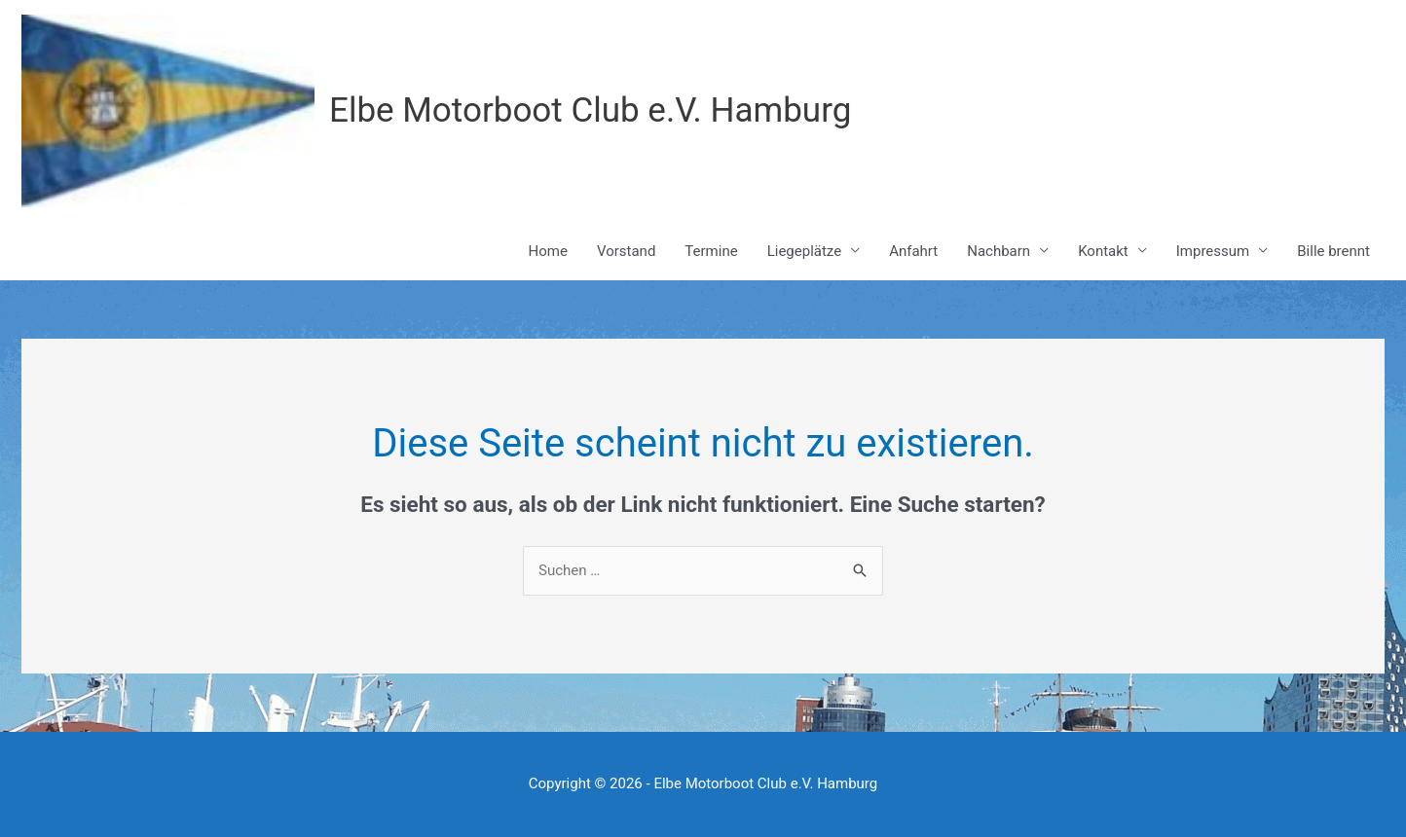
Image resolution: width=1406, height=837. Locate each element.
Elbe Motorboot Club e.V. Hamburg (590, 110)
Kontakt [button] (1103, 251)
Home (548, 251)
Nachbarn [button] (998, 251)
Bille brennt (1333, 251)
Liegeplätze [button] (804, 251)
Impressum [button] (1212, 251)
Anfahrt (913, 251)
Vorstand (626, 251)
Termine (710, 251)
